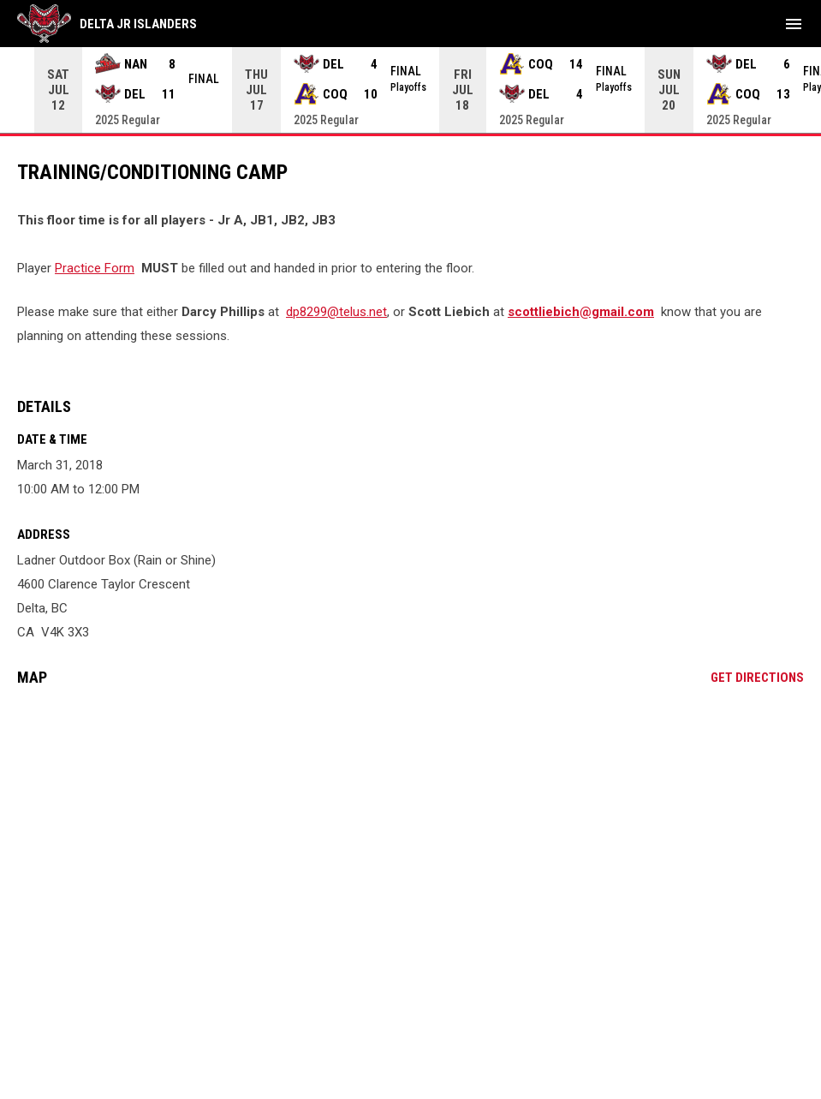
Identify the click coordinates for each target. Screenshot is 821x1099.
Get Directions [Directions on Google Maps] (757, 677)
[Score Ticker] (410, 90)
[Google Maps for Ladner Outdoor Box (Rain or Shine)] (410, 830)
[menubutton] (793, 24)
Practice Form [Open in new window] (94, 268)
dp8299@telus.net (336, 312)
